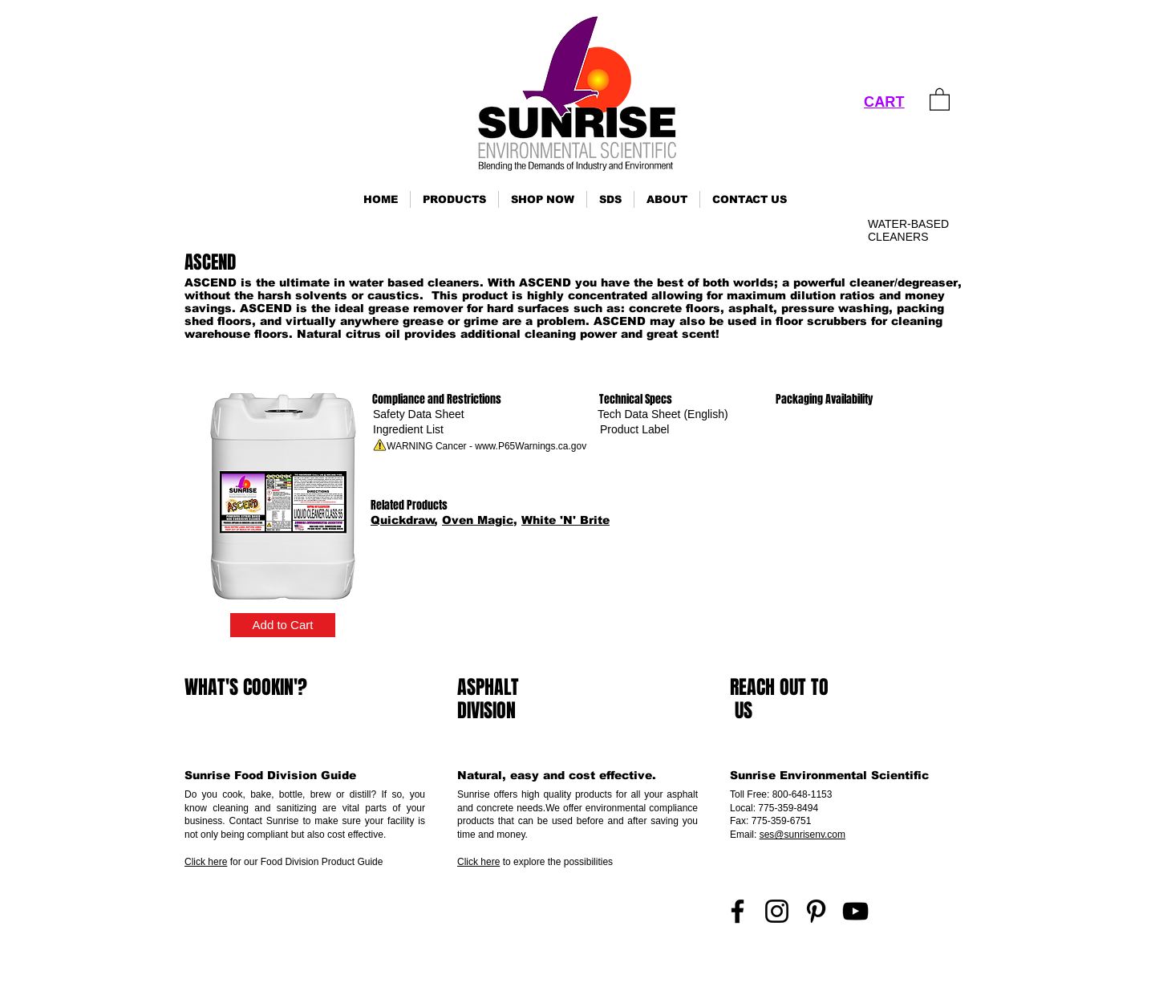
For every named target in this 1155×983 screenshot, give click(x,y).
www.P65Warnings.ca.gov (530, 446)
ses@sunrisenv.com (802, 834)
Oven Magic (477, 520)
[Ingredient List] (408, 429)
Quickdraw (403, 520)
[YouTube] (855, 911)
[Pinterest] (816, 911)
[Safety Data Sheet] (419, 414)
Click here (205, 861)
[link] (940, 99)
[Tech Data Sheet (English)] (663, 414)
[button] (454, 199)
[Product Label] (634, 429)
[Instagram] (776, 911)
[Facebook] (737, 911)
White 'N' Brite (565, 520)
